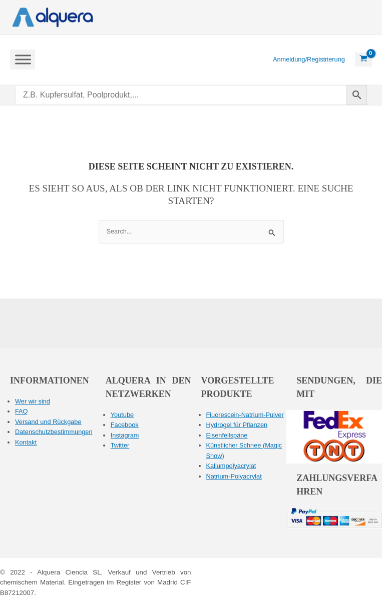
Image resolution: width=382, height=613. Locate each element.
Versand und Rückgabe (48, 422)
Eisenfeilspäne (227, 435)
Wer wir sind (32, 401)
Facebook (125, 424)
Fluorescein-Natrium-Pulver (245, 414)
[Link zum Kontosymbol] (309, 59)
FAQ (21, 411)
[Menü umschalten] (23, 59)
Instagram (125, 435)
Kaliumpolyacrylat (231, 466)
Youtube (122, 414)
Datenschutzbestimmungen (54, 432)
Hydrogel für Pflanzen (237, 424)
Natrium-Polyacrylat (234, 476)
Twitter (120, 445)
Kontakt (26, 442)
